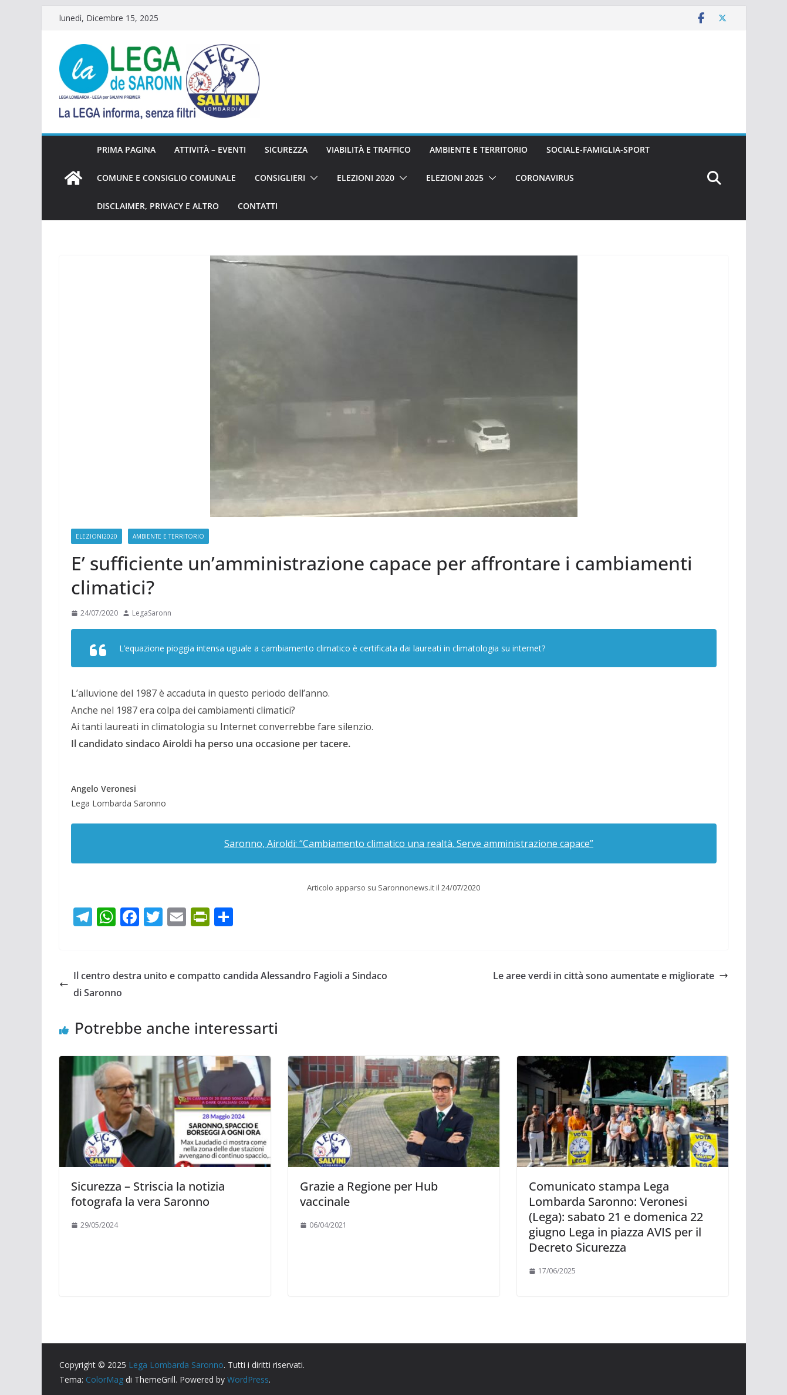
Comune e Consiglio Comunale (166, 177)
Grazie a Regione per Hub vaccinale (369, 1193)
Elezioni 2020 (365, 177)
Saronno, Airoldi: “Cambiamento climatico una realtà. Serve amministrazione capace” (408, 843)
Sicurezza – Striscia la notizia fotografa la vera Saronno (148, 1193)
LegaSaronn (151, 613)
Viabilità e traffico (368, 149)
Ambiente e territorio (479, 149)
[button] (311, 178)
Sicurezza (286, 149)
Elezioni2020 (96, 536)
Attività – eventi (210, 149)
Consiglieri (280, 177)
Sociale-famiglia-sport (598, 149)
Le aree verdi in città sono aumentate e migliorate (610, 975)
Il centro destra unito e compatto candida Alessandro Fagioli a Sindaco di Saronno (223, 984)
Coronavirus (544, 177)
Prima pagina (126, 149)
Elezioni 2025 (455, 177)
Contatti (258, 205)
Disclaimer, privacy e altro (158, 205)
